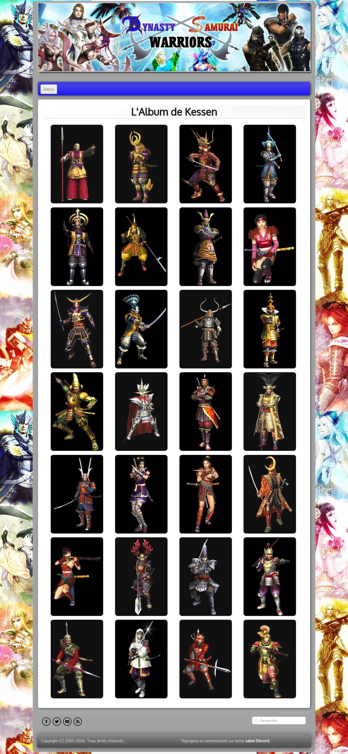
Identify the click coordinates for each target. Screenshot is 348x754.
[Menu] (49, 89)
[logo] (174, 37)
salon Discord (257, 740)
